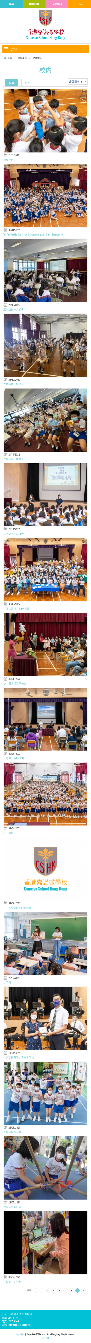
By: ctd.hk (45, 1337)
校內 (11, 83)
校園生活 (22, 58)
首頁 (10, 58)
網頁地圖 (20, 1334)
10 (83, 1290)
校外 (28, 83)
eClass (80, 4)
